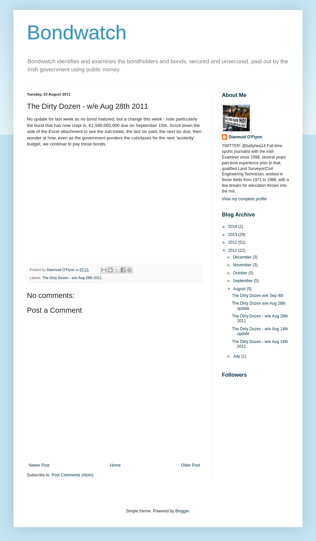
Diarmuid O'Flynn (245, 137)
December (243, 257)
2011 (233, 250)
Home (115, 465)
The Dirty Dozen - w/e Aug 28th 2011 (72, 278)
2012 (233, 242)
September (243, 280)
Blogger (182, 511)
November (243, 265)
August (240, 288)
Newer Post (39, 465)
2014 (233, 226)
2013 (233, 234)
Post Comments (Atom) (72, 475)
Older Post (190, 465)
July (237, 356)
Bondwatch (77, 32)
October (240, 273)
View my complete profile (244, 199)
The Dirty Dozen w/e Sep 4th (257, 295)
